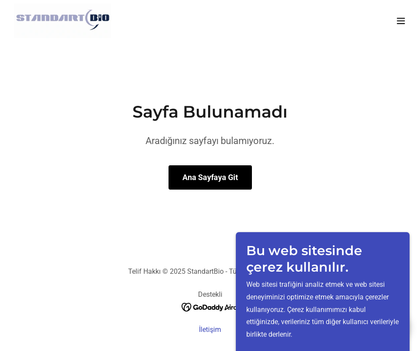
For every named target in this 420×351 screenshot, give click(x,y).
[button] (401, 21)
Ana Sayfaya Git (210, 177)
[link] (62, 20)
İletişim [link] (210, 329)
